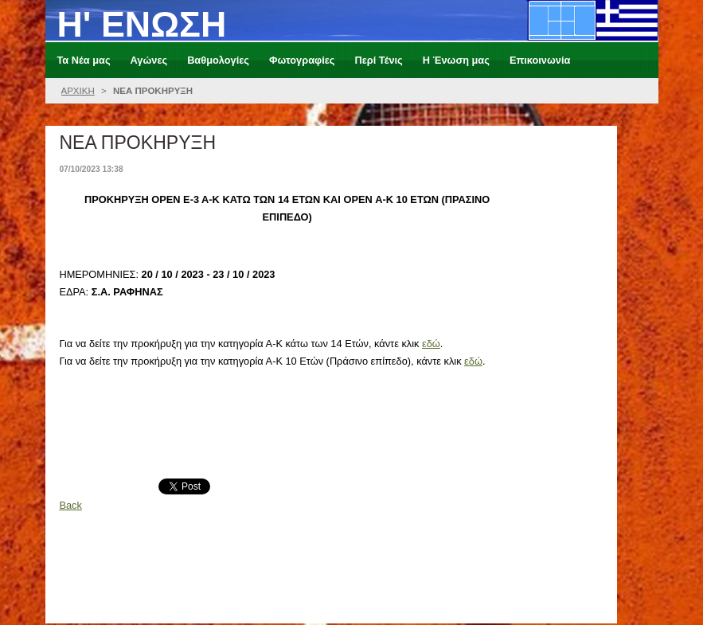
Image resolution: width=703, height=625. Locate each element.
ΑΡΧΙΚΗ (78, 91)
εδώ (431, 344)
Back (70, 505)
